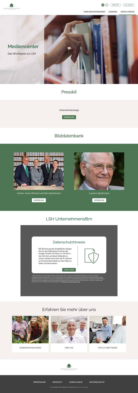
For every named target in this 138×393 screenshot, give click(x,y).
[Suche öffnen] (129, 4)
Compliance (76, 382)
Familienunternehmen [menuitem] (94, 12)
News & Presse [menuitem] (128, 12)
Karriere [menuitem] (113, 12)
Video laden (69, 270)
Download (69, 117)
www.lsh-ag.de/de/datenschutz (70, 282)
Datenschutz (97, 382)
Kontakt (115, 5)
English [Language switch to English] (106, 4)
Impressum (39, 382)
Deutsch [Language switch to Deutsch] (102, 4)
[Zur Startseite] (11, 6)
